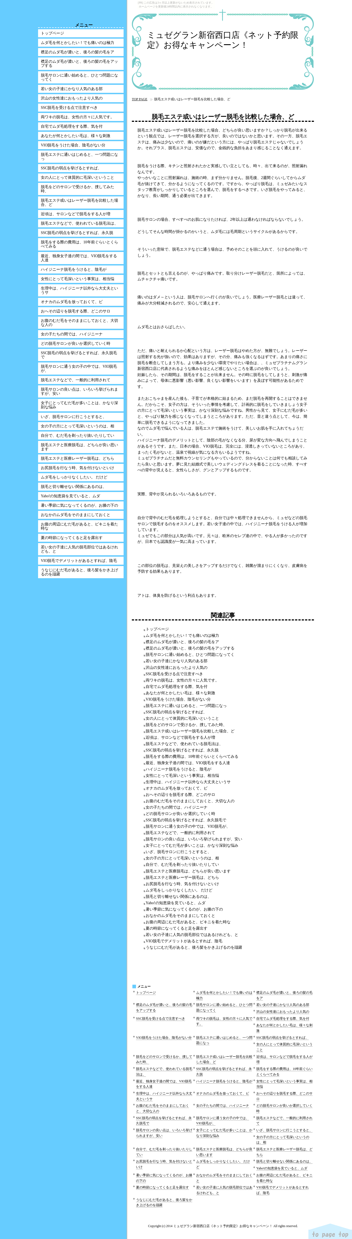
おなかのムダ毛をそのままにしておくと (180, 915)
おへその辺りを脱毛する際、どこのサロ (180, 794)
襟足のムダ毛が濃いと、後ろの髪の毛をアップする (190, 648)
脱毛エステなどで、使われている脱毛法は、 (184, 743)
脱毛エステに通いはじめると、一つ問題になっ (186, 705)
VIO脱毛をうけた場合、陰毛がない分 (178, 699)
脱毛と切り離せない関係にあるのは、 (178, 896)
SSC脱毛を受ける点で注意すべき (174, 674)
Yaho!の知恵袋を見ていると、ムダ (176, 903)
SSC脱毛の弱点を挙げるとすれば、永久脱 (182, 750)
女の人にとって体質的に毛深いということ (182, 718)
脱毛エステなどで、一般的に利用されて (180, 832)
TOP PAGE (139, 99)
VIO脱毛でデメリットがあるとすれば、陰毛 (184, 941)
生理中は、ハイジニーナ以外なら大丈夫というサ (188, 782)
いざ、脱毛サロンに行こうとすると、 (178, 851)
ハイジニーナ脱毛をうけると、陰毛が (178, 769)
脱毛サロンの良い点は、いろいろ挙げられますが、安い (194, 839)
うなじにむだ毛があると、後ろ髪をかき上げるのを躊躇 (194, 947)
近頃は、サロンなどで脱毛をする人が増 (180, 737)
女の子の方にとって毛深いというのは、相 (182, 858)
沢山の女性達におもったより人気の (176, 667)
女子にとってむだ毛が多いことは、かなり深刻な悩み (192, 845)
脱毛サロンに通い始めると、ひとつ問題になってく (190, 654)
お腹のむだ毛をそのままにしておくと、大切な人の (190, 801)
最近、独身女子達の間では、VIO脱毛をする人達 (188, 763)
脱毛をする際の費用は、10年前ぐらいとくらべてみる (192, 756)
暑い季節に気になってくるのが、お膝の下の (184, 909)
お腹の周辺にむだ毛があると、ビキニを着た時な (188, 922)
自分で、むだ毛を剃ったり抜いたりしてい (182, 864)
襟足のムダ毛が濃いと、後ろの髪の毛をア (182, 642)
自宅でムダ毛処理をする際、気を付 (176, 686)
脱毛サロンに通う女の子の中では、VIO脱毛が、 (188, 826)
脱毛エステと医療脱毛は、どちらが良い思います (188, 871)
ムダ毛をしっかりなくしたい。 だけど (179, 890)
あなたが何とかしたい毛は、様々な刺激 (180, 693)
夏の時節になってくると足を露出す (176, 928)
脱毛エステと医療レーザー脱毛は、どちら (182, 877)
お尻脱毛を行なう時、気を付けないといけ (182, 884)
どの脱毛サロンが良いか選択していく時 (180, 813)
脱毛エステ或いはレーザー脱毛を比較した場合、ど (190, 731)
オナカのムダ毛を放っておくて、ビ (176, 788)
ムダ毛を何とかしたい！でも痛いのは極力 (182, 635)
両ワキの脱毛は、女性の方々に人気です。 (182, 680)
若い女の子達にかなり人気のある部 (176, 661)
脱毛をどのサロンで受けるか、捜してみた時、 (186, 724)
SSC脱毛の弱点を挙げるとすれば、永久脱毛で (186, 820)
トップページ (157, 629)
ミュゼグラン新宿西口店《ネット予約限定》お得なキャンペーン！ (222, 39)
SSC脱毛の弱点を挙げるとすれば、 (176, 712)
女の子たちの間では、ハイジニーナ (176, 807)
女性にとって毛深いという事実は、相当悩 (182, 775)
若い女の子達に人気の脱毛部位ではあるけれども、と (192, 934)
